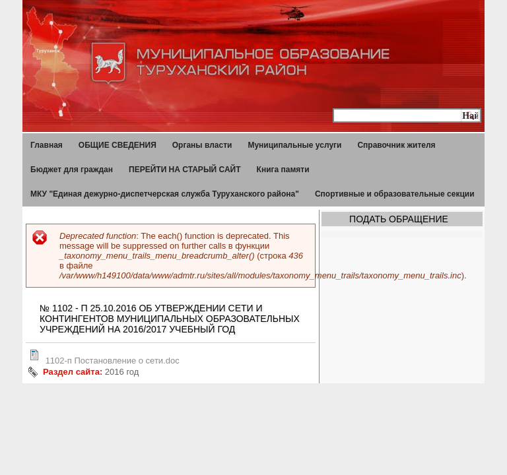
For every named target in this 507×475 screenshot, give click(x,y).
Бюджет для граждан (71, 169)
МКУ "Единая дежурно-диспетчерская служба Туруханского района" (164, 194)
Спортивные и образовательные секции (395, 194)
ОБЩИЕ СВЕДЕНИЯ (117, 145)
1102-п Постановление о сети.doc (113, 360)
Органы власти (202, 145)
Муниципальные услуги (294, 145)
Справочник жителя (396, 145)
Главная (46, 145)
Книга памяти (283, 169)
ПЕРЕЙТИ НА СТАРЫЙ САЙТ (185, 169)
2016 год (122, 372)
